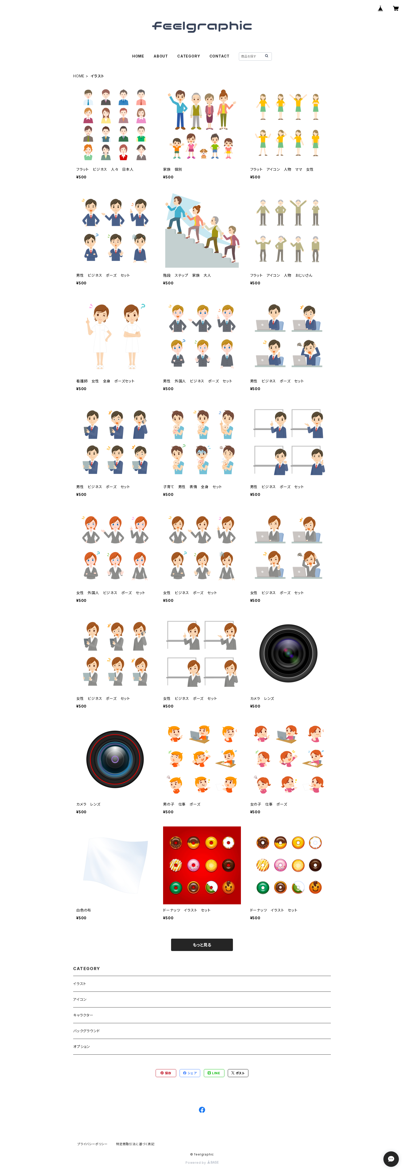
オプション (81, 1046)
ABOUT (161, 56)
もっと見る (202, 944)
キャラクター (83, 1015)
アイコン (80, 999)
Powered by (202, 1163)
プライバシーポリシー (92, 1144)
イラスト (79, 983)
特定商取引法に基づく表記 (135, 1144)
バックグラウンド (86, 1031)
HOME (138, 56)
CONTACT (219, 56)
